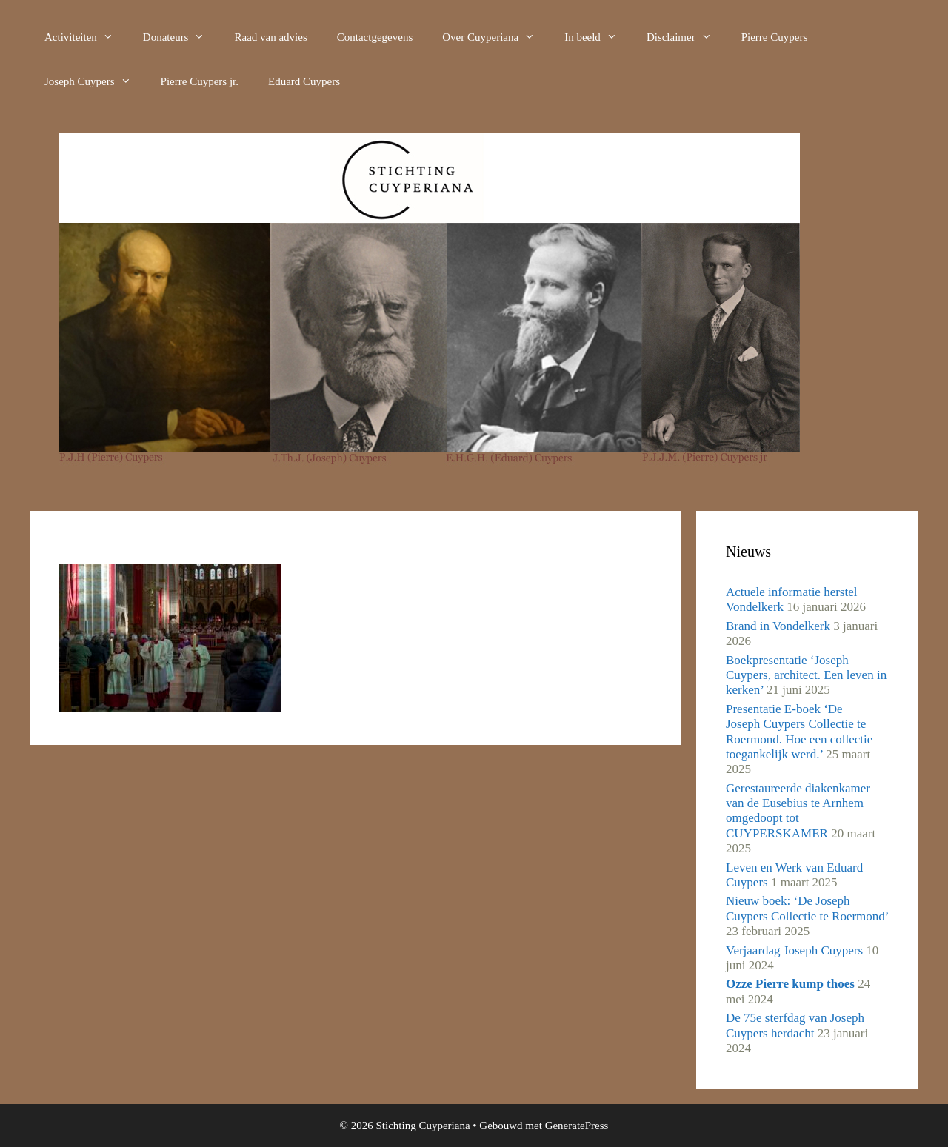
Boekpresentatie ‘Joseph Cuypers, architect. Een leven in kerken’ (806, 675)
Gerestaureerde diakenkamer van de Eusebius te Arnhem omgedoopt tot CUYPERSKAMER (798, 810)
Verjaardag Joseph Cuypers (794, 950)
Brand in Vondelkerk (778, 626)
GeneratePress (577, 1125)
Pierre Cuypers (774, 37)
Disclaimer (687, 37)
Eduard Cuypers (304, 81)
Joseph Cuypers (95, 81)
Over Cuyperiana (496, 37)
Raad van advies (270, 37)
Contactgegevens (375, 37)
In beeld (598, 37)
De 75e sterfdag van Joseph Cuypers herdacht (795, 1025)
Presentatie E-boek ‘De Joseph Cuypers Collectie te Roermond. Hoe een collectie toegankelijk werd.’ (799, 731)
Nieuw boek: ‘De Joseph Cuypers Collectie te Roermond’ (807, 908)
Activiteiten (86, 37)
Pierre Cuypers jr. (199, 81)
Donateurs (181, 37)
